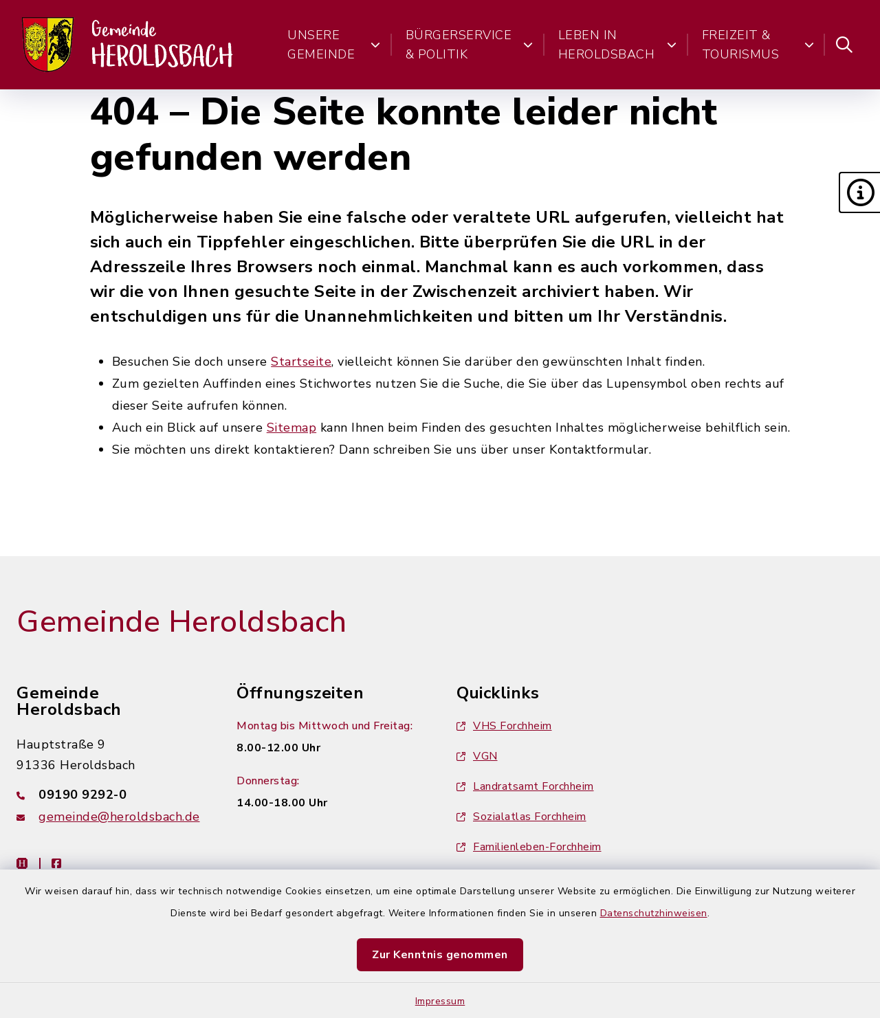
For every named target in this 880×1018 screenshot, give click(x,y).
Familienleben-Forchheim (529, 846)
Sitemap (292, 427)
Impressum (440, 1001)
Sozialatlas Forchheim (521, 816)
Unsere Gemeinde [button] (334, 45)
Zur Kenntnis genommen (440, 954)
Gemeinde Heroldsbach (181, 622)
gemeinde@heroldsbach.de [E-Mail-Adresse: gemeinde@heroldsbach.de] (119, 816)
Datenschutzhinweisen (653, 913)
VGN (477, 756)
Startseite (301, 361)
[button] (859, 192)
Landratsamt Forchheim (525, 786)
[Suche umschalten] (844, 44)
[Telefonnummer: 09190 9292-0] (110, 794)
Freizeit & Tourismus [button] (758, 45)
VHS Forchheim (504, 725)
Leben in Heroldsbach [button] (617, 45)
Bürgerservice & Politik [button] (470, 45)
